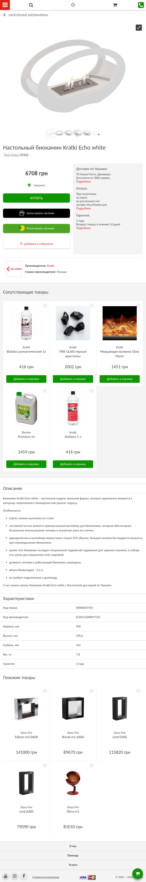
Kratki (50, 266)
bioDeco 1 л (73, 437)
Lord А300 (26, 811)
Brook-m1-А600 (73, 737)
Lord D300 (120, 737)
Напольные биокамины (28, 15)
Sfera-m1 (73, 811)
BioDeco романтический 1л (26, 351)
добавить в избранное (38, 244)
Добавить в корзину (26, 379)
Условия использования (45, 877)
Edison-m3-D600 (26, 737)
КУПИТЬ (36, 198)
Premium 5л (26, 437)
